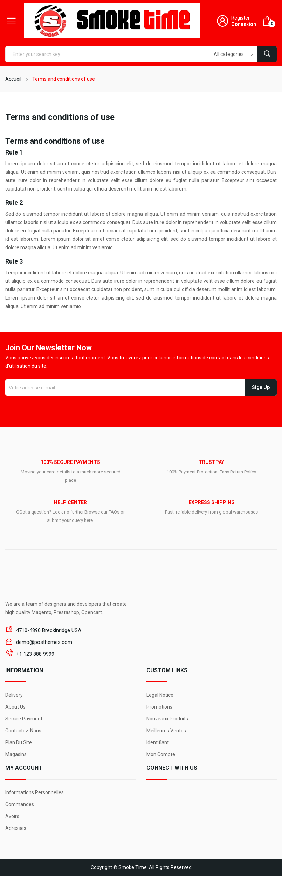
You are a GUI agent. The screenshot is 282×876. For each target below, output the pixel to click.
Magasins (16, 754)
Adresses (15, 828)
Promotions (159, 707)
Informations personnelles (34, 792)
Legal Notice (159, 695)
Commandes (19, 804)
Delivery (14, 695)
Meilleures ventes (166, 730)
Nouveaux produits (167, 718)
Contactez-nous (23, 730)
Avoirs (12, 816)
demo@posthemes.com (44, 642)
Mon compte (160, 754)
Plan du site (18, 742)
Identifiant (157, 742)
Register (240, 18)
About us (15, 707)
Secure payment (23, 718)
